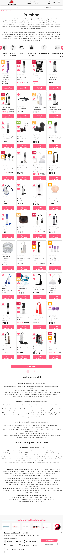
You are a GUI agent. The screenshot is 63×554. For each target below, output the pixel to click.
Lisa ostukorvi (8, 88)
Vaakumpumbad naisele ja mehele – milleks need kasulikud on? (31, 497)
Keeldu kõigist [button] (49, 544)
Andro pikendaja (22, 288)
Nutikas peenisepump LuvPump (37, 200)
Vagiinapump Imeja (39, 229)
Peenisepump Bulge (55, 138)
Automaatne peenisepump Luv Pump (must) (7, 319)
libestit (48, 390)
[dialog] (31, 542)
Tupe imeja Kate (22, 108)
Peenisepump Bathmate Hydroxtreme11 (37, 349)
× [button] (61, 532)
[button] (21, 552)
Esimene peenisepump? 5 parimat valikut (31, 501)
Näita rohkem (31, 366)
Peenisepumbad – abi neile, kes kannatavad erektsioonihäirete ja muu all (31, 499)
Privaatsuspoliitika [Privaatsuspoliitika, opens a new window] (14, 538)
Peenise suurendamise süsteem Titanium (38, 77)
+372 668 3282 (33, 3)
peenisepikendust (54, 463)
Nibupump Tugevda (8, 169)
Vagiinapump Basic (39, 289)
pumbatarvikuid (41, 463)
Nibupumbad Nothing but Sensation (37, 138)
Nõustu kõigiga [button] (49, 540)
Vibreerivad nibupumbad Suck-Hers (54, 319)
